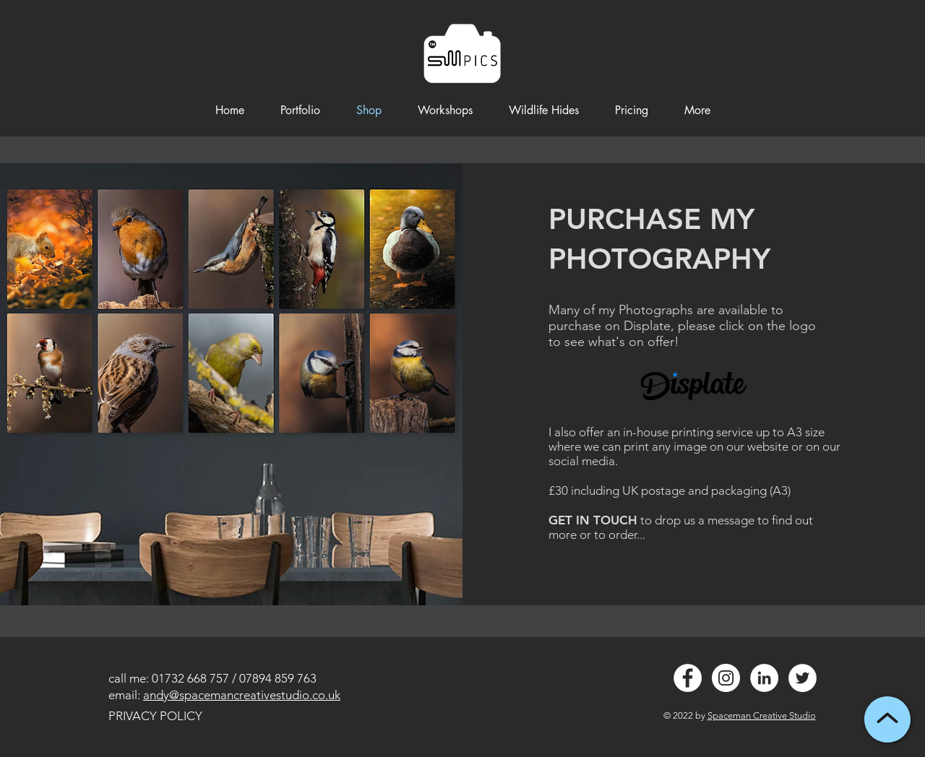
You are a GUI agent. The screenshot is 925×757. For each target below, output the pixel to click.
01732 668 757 (190, 678)
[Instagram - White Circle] (726, 678)
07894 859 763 (278, 678)
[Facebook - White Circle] (688, 678)
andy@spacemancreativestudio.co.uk (241, 695)
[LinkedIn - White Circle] (764, 678)
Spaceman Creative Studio (761, 715)
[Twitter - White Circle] (802, 678)
